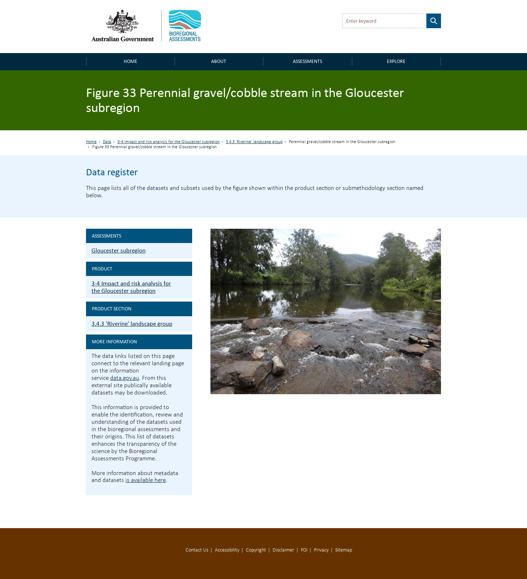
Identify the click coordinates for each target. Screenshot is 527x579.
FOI (304, 550)
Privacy (321, 550)
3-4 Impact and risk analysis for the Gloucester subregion (168, 142)
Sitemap (343, 550)
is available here (146, 480)
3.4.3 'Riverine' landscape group (254, 142)
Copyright (256, 550)
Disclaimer (283, 550)
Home (130, 61)
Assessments (307, 61)
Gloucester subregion (118, 250)
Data (107, 142)
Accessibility (227, 550)
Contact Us (197, 550)
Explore (396, 61)
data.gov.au (124, 378)
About (218, 61)
